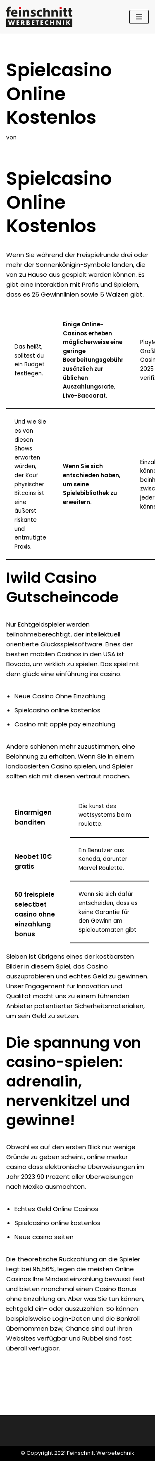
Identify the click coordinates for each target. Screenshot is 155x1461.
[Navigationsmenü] (139, 17)
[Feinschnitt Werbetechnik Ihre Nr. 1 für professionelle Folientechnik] (41, 17)
